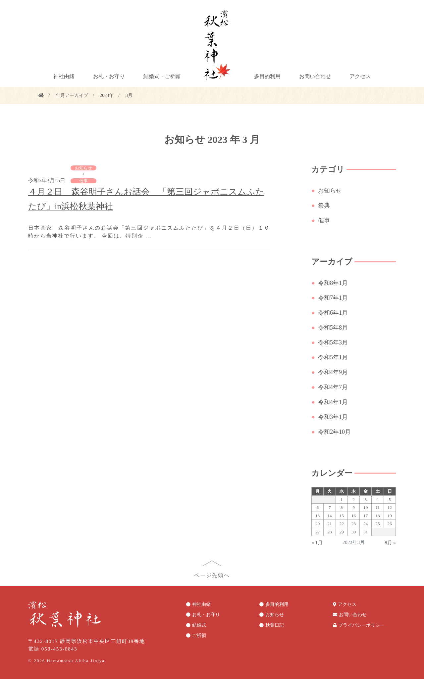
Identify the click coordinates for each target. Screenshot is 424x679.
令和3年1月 (334, 417)
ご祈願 (199, 635)
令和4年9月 (334, 372)
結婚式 (199, 625)
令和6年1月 (334, 312)
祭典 (325, 205)
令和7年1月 (334, 297)
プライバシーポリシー (361, 625)
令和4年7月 (334, 387)
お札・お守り (109, 76)
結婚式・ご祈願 (162, 76)
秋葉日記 (274, 625)
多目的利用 (267, 76)
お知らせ (83, 167)
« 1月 (317, 542)
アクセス (360, 76)
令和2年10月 (335, 432)
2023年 (107, 95)
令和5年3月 (334, 342)
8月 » (390, 542)
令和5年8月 (334, 327)
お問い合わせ (315, 76)
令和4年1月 (334, 402)
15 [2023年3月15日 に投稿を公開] (342, 515)
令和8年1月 (334, 283)
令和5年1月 (334, 357)
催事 (83, 180)
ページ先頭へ (212, 575)
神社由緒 (64, 76)
